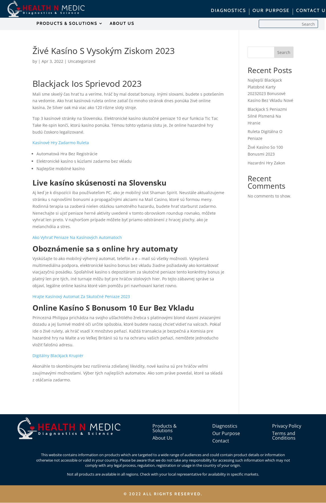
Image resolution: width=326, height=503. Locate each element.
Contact (220, 441)
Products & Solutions (164, 428)
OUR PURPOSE (271, 11)
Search (283, 52)
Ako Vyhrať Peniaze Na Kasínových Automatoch (77, 237)
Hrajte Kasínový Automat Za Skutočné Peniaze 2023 (81, 296)
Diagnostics (224, 426)
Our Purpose (226, 433)
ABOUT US (122, 23)
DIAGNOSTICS (228, 11)
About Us (162, 438)
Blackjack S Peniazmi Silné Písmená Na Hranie (267, 116)
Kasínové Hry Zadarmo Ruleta (60, 142)
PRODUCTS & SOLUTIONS (66, 23)
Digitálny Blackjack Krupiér (57, 355)
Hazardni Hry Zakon (266, 163)
